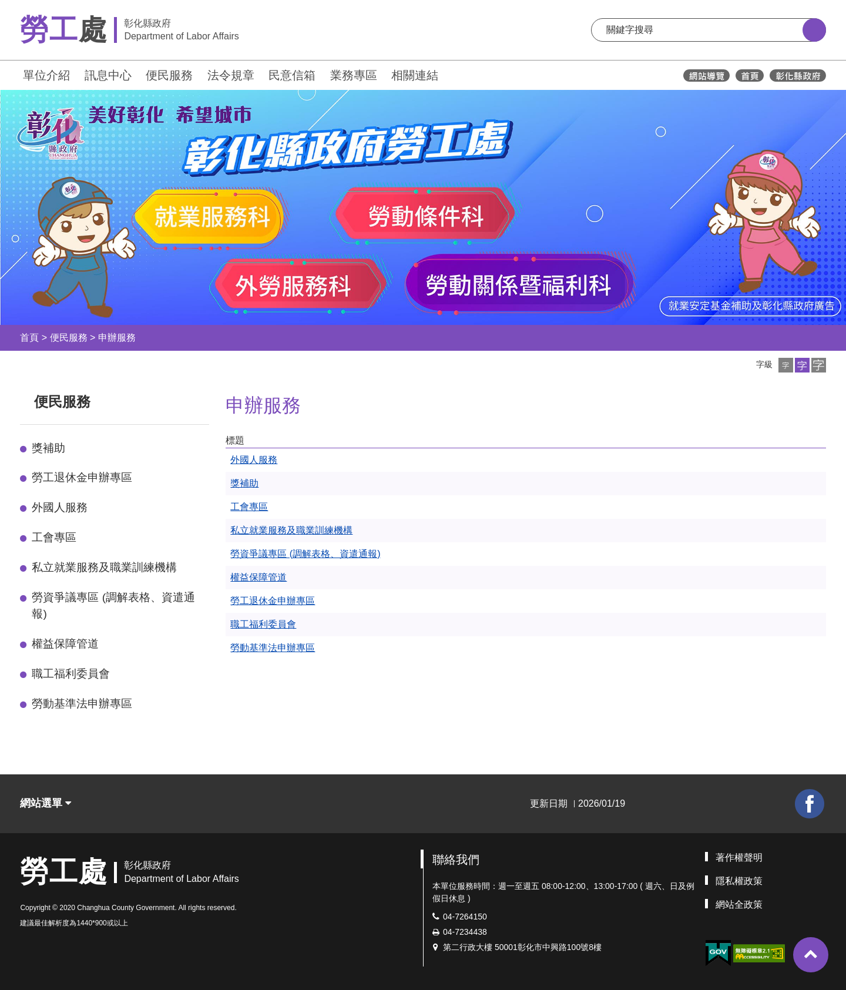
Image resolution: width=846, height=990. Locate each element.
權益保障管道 (65, 643)
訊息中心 (108, 75)
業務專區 (353, 75)
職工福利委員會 (71, 673)
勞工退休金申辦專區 (82, 477)
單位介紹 (46, 75)
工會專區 (54, 537)
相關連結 (414, 75)
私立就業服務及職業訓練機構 (104, 567)
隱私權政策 (739, 881)
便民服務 (169, 75)
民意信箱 (291, 75)
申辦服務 (117, 338)
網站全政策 (739, 905)
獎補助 (48, 448)
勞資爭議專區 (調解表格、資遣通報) (113, 605)
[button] (785, 365)
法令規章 (230, 75)
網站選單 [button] (45, 803)
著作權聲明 (739, 858)
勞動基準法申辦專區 (82, 703)
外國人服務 (60, 507)
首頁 (29, 338)
